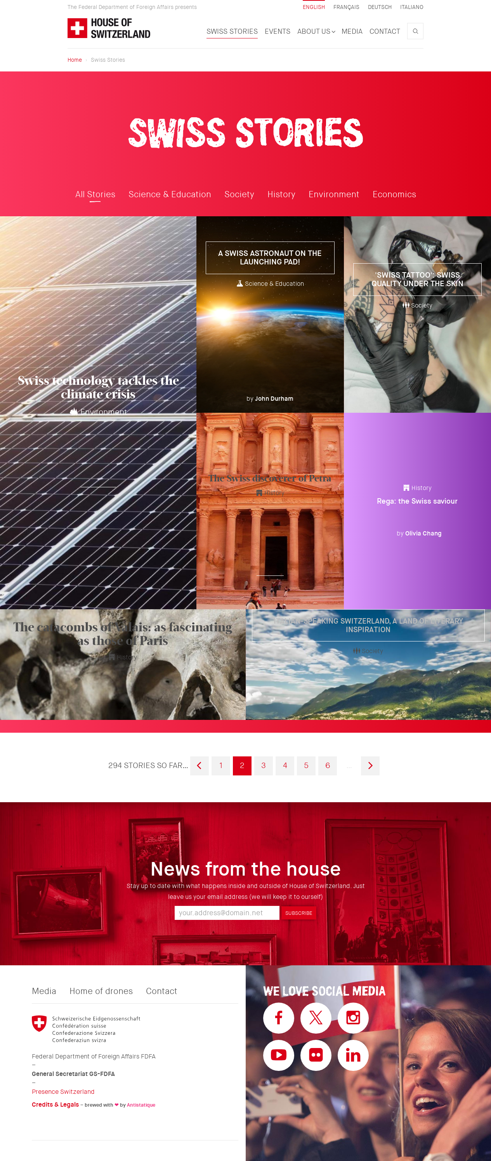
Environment (334, 194)
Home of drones (101, 991)
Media (352, 31)
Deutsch (380, 7)
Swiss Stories (232, 31)
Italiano (411, 7)
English (314, 7)
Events (277, 31)
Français (346, 7)
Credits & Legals (55, 1104)
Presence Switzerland (63, 1092)
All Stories (95, 194)
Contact (385, 31)
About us (316, 31)
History (281, 194)
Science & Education (169, 194)
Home (75, 59)
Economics (394, 194)
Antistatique (141, 1105)
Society (239, 194)
